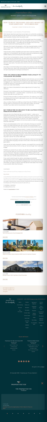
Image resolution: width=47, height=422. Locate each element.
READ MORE (5, 237)
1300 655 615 (13, 343)
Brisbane (27, 307)
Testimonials (41, 322)
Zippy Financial (6, 174)
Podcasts (34, 310)
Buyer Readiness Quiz (41, 308)
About (20, 302)
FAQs (41, 325)
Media (34, 317)
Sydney (27, 302)
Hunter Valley (27, 312)
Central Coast (27, 315)
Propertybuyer (23, 373)
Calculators (41, 316)
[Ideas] (42, 366)
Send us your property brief (22, 202)
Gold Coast (27, 318)
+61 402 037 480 (33, 342)
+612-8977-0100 (14, 342)
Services (20, 307)
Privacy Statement (32, 373)
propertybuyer (14, 199)
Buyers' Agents (29, 196)
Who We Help (20, 304)
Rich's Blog (34, 320)
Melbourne (27, 304)
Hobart (27, 327)
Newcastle (27, 310)
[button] (43, 346)
